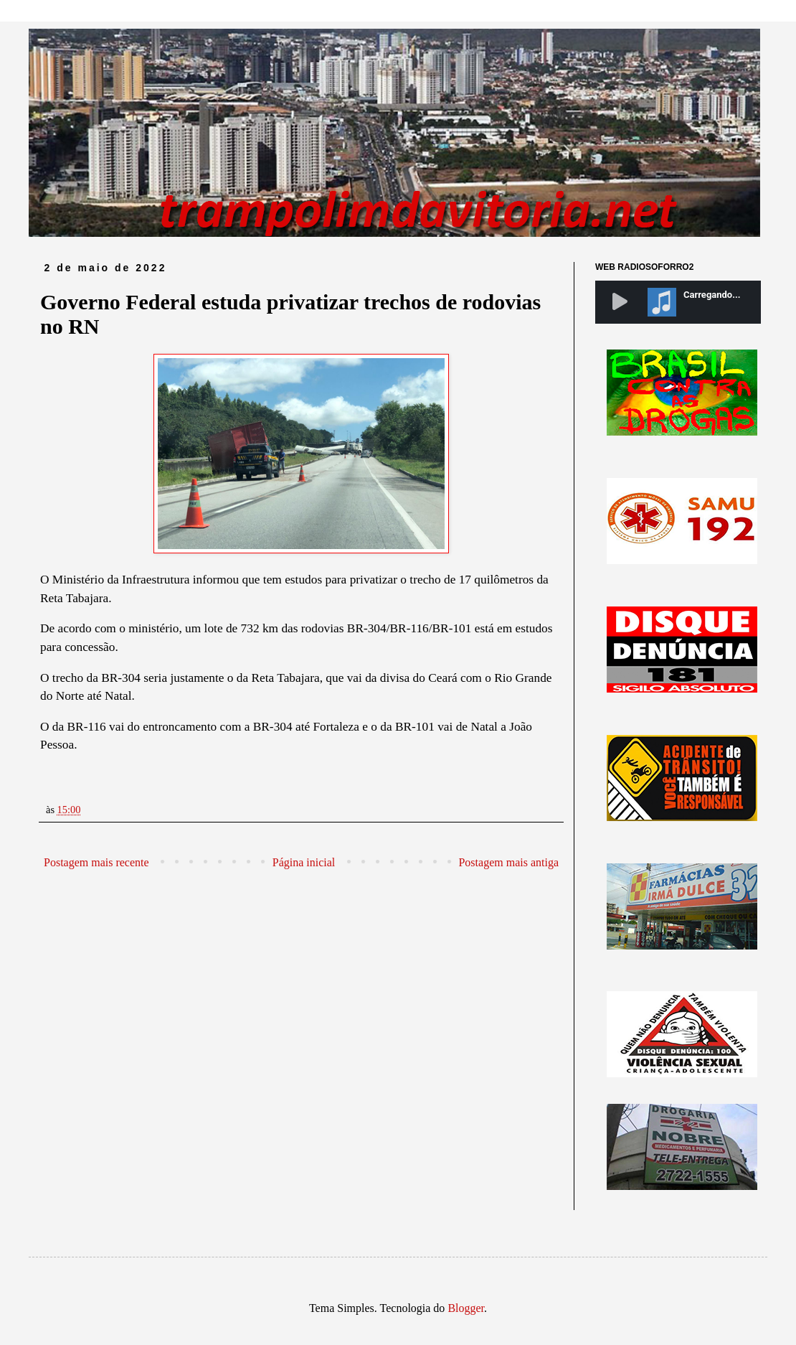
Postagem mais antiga (508, 862)
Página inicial (304, 862)
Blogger (465, 1308)
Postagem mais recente (96, 862)
